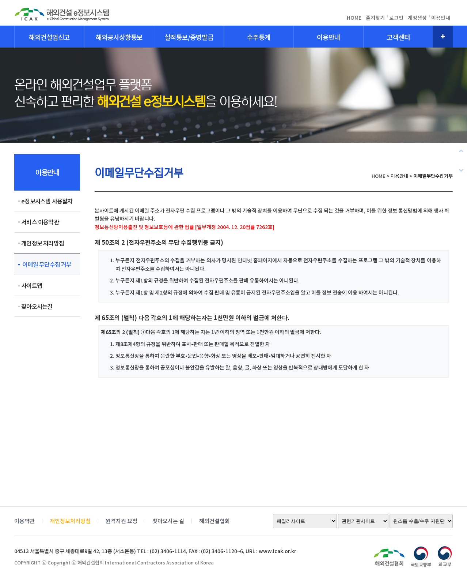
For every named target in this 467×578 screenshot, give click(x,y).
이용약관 (24, 521)
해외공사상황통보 (119, 37)
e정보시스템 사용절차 (46, 200)
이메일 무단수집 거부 (46, 264)
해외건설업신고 (49, 37)
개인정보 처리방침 (42, 243)
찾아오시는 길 (168, 521)
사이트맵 (31, 285)
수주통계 (258, 37)
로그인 (396, 17)
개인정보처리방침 (70, 521)
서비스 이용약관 (40, 221)
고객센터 (398, 37)
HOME (354, 17)
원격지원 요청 (121, 521)
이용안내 (440, 17)
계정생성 (417, 17)
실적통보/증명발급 (188, 37)
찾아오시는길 (36, 306)
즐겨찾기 (375, 17)
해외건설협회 (214, 521)
